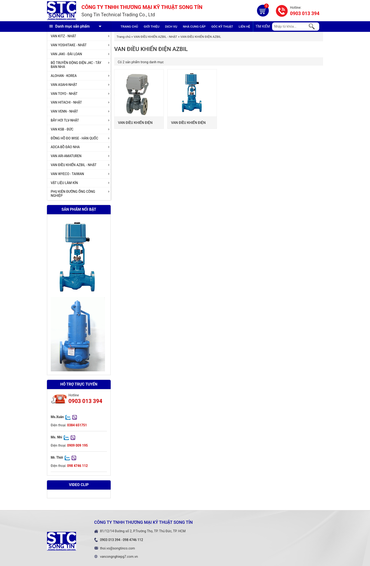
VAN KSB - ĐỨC (62, 129)
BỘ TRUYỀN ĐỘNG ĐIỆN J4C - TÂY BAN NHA (76, 65)
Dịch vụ (171, 26)
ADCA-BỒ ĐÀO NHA (65, 147)
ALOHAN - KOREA (64, 76)
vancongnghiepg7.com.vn (119, 556)
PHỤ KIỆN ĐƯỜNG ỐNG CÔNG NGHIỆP (73, 193)
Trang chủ (129, 26)
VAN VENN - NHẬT (64, 111)
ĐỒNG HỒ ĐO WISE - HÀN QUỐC (74, 138)
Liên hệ (244, 26)
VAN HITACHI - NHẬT (66, 102)
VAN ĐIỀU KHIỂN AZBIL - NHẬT (74, 165)
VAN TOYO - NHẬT (64, 94)
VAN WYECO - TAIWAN (67, 174)
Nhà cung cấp (194, 26)
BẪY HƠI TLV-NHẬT (65, 120)
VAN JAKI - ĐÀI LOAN (66, 54)
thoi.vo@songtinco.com (117, 548)
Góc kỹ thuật (222, 26)
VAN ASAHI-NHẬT (64, 85)
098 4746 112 (133, 540)
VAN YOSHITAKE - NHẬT (69, 45)
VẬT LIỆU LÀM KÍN (64, 183)
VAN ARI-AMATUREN (66, 156)
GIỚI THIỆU (152, 26)
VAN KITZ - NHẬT (63, 36)
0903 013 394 (305, 13)
